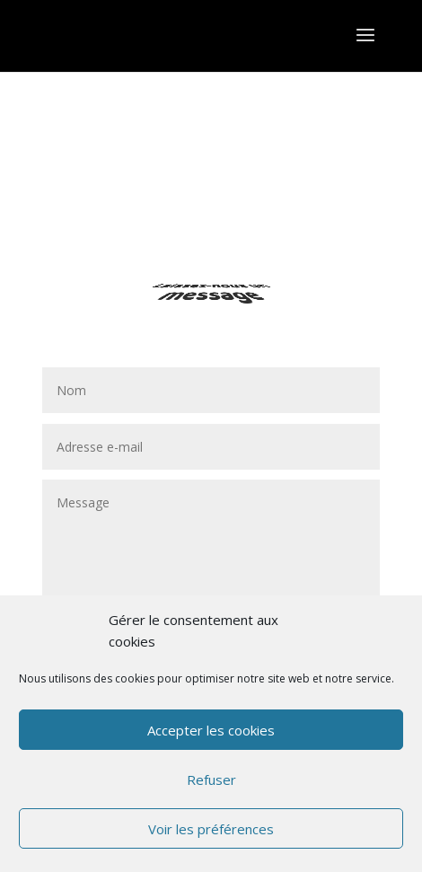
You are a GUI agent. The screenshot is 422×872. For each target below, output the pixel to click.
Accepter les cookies (211, 730)
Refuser (211, 779)
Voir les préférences (211, 829)
